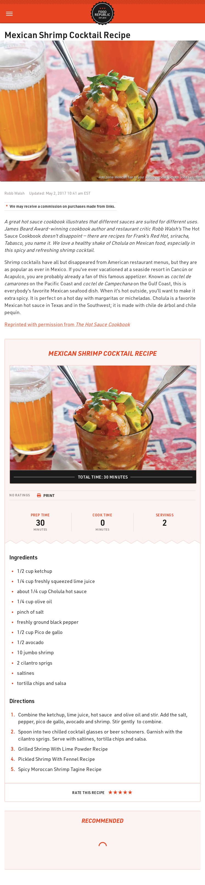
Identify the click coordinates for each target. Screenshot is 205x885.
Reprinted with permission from (67, 324)
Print (46, 495)
